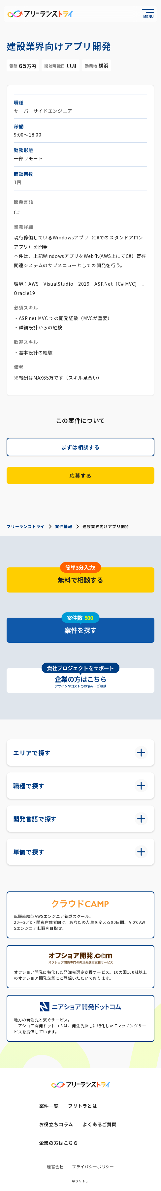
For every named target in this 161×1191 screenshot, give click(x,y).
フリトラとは (82, 1105)
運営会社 (55, 1166)
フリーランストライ (26, 526)
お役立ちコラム (56, 1124)
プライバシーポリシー (93, 1166)
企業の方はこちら (58, 1142)
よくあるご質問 (99, 1124)
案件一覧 (49, 1105)
